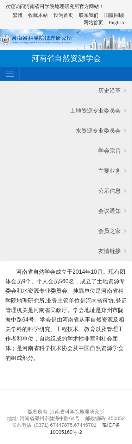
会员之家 (109, 231)
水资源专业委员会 (98, 131)
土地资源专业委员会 (95, 111)
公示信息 (109, 191)
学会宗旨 (109, 151)
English (116, 22)
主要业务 (109, 171)
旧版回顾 (114, 15)
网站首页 (93, 22)
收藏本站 (38, 15)
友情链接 (109, 251)
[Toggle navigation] (10, 74)
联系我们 (89, 15)
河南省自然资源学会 (66, 58)
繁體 (18, 15)
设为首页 (63, 15)
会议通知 (109, 211)
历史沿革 (109, 91)
